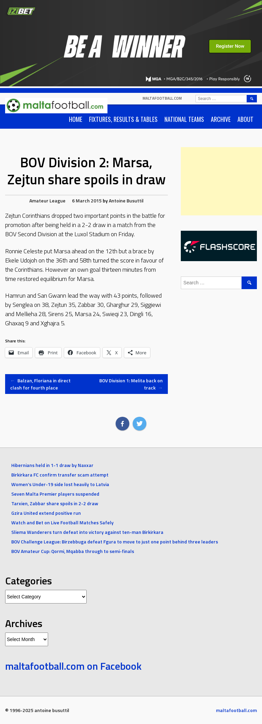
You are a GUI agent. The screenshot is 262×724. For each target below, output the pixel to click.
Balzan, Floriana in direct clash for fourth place (40, 384)
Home (75, 119)
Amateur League (47, 200)
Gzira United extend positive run (46, 512)
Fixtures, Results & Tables (123, 119)
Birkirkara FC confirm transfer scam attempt (59, 474)
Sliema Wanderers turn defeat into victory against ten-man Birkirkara (87, 532)
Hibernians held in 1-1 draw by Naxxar (52, 465)
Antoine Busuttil (126, 200)
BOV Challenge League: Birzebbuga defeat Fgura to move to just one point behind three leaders (114, 541)
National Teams (184, 119)
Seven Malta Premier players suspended (55, 493)
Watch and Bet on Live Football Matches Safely (62, 522)
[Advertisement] (221, 181)
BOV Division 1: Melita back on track (131, 384)
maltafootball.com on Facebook (73, 666)
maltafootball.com (162, 98)
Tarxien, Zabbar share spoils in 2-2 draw (54, 503)
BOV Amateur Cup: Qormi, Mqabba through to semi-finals (72, 551)
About (245, 119)
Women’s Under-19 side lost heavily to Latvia (60, 484)
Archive (221, 119)
